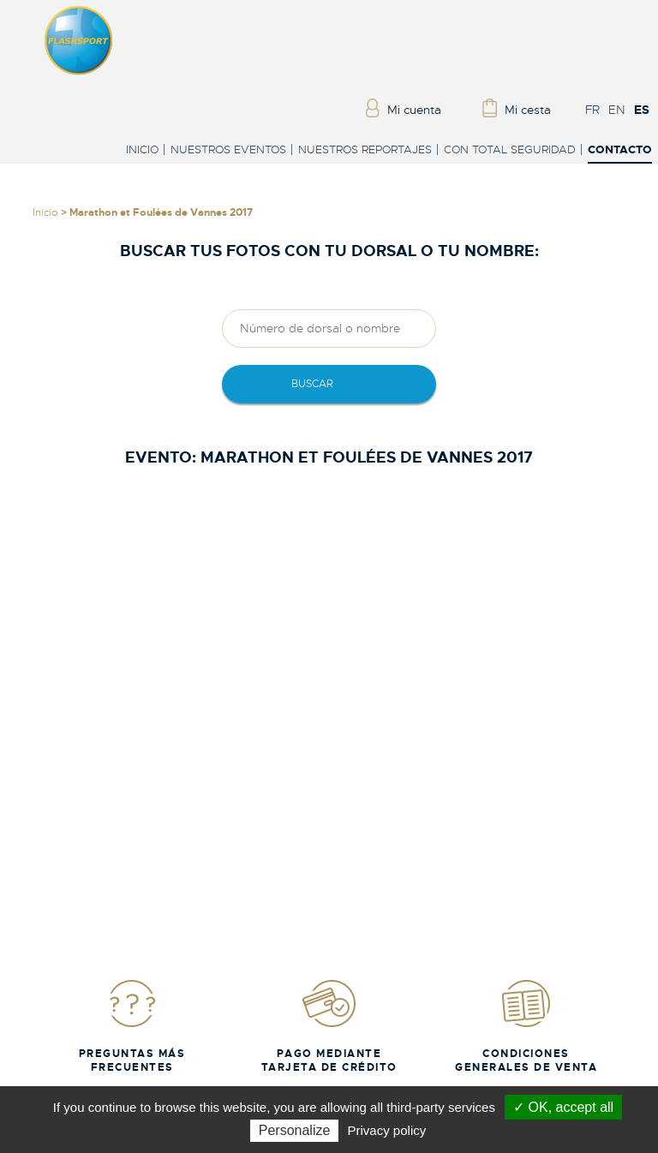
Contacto (620, 150)
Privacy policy (387, 1130)
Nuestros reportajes (365, 149)
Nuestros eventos (228, 149)
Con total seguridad (510, 149)
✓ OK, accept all (563, 1107)
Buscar (312, 384)
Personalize (295, 1130)
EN (616, 109)
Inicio (142, 149)
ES (641, 109)
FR (592, 109)
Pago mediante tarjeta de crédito (329, 1025)
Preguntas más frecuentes (132, 1025)
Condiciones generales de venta (526, 1025)
